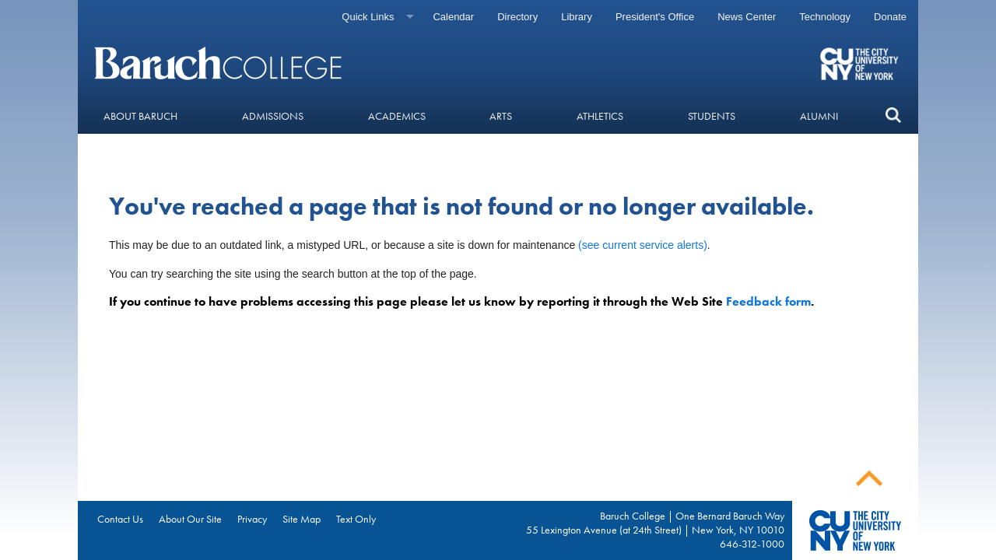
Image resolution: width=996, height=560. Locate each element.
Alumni (819, 116)
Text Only (356, 519)
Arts (500, 116)
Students (711, 116)
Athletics (600, 116)
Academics (397, 116)
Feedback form (768, 301)
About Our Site (190, 519)
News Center (746, 17)
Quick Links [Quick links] (368, 17)
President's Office (654, 17)
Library (576, 17)
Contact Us (120, 519)
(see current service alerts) (642, 245)
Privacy (252, 519)
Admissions (272, 116)
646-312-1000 (752, 544)
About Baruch (140, 116)
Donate (890, 17)
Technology (824, 17)
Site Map (301, 519)
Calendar (453, 17)
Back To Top (869, 479)
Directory (517, 17)
